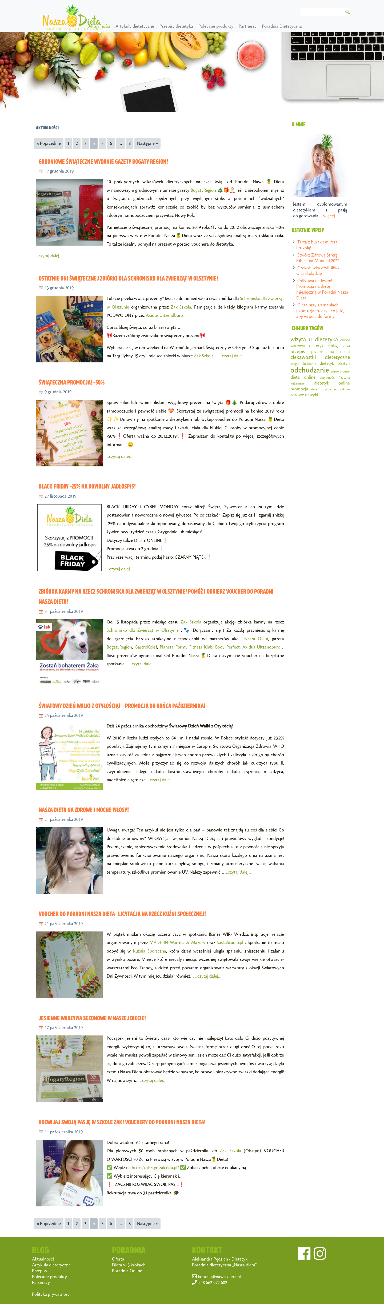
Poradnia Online (127, 1271)
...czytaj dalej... (49, 256)
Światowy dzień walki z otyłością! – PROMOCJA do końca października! (122, 706)
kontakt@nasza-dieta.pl (219, 1276)
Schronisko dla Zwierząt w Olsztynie (143, 630)
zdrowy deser (340, 371)
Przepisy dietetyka (204, 26)
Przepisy (39, 1271)
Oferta (118, 1259)
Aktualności (127, 26)
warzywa (297, 346)
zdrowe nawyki (304, 395)
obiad (346, 346)
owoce (345, 340)
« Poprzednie (49, 143)
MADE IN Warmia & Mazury (177, 942)
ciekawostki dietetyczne (320, 357)
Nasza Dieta (256, 639)
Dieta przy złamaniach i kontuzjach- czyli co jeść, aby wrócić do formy (320, 311)
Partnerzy (276, 26)
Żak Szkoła (181, 307)
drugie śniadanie (303, 364)
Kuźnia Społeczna (149, 951)
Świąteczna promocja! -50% (72, 382)
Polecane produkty (244, 26)
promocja (299, 389)
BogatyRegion (203, 190)
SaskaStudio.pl (230, 942)
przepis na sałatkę (336, 389)
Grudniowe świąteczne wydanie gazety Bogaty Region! (103, 161)
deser (315, 389)
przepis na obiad (330, 352)
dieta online (302, 377)
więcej (329, 216)
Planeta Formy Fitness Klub (186, 647)
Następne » (147, 143)
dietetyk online (332, 383)
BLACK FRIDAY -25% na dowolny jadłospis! (87, 486)
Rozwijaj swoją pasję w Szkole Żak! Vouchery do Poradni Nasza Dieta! (122, 1122)
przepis (297, 351)
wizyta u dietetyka (314, 339)
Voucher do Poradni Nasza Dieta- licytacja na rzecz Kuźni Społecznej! (122, 914)
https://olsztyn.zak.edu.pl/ (155, 1167)
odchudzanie (309, 370)
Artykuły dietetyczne (163, 26)
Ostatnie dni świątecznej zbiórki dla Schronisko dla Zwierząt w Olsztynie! (128, 278)
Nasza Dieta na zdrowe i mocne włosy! (84, 810)
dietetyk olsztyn (335, 363)
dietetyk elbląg (323, 346)
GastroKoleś (146, 647)
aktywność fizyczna (335, 377)
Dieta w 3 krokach (129, 1265)
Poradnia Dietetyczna (310, 26)
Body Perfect (227, 647)
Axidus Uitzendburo (164, 315)
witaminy (297, 383)
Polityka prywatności (51, 1294)
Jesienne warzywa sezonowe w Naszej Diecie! (92, 1018)
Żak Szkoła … (206, 356)
